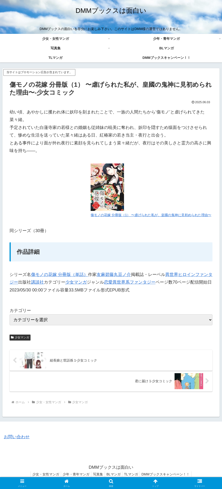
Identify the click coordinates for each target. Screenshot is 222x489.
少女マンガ (76, 282)
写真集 (97, 474)
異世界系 (121, 282)
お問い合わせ (17, 436)
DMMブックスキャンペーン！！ (169, 474)
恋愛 (108, 282)
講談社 (37, 282)
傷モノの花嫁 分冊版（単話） (59, 274)
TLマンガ (133, 474)
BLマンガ (114, 474)
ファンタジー (142, 282)
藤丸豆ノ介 (120, 274)
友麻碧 (103, 274)
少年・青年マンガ (74, 474)
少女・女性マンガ (42, 474)
